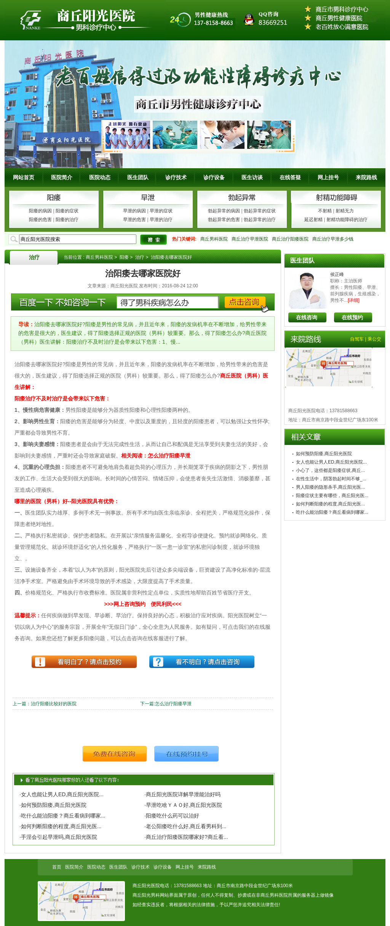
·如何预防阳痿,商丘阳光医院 (52, 805)
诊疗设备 (214, 177)
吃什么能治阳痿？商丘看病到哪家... (332, 512)
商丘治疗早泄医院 (250, 239)
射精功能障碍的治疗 (347, 219)
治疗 (34, 257)
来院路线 (366, 177)
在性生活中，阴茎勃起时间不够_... (331, 478)
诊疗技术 (176, 177)
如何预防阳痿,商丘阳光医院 (324, 453)
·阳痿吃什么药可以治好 (171, 816)
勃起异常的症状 (260, 211)
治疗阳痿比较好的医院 (54, 703)
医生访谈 (252, 177)
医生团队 (138, 177)
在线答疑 (290, 177)
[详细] (354, 300)
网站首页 (23, 177)
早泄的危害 (134, 219)
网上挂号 (328, 177)
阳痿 (124, 257)
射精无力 (345, 211)
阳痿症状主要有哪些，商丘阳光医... (332, 495)
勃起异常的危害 (224, 219)
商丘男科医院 (214, 239)
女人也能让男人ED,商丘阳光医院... (331, 462)
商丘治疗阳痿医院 (290, 239)
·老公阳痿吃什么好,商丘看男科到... (185, 826)
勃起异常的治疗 (260, 219)
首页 (56, 867)
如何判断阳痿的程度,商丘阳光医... (330, 504)
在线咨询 (306, 317)
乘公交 (374, 339)
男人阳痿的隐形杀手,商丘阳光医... (330, 487)
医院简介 (61, 177)
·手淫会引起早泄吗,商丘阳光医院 (58, 837)
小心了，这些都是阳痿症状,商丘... (330, 470)
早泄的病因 (134, 211)
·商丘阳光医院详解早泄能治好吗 (182, 794)
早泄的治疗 (161, 219)
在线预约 (352, 317)
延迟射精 (313, 219)
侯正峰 (337, 274)
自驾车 (357, 339)
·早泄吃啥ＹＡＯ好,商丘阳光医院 (183, 805)
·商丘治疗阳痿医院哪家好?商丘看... (186, 837)
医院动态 (99, 177)
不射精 (325, 211)
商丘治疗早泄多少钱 (332, 239)
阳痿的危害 (40, 219)
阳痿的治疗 (67, 219)
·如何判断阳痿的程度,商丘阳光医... (60, 826)
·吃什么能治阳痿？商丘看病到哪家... (62, 816)
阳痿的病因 (40, 211)
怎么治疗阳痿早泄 (173, 703)
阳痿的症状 (67, 211)
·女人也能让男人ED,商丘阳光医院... (61, 794)
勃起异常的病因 (224, 211)
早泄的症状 (161, 211)
